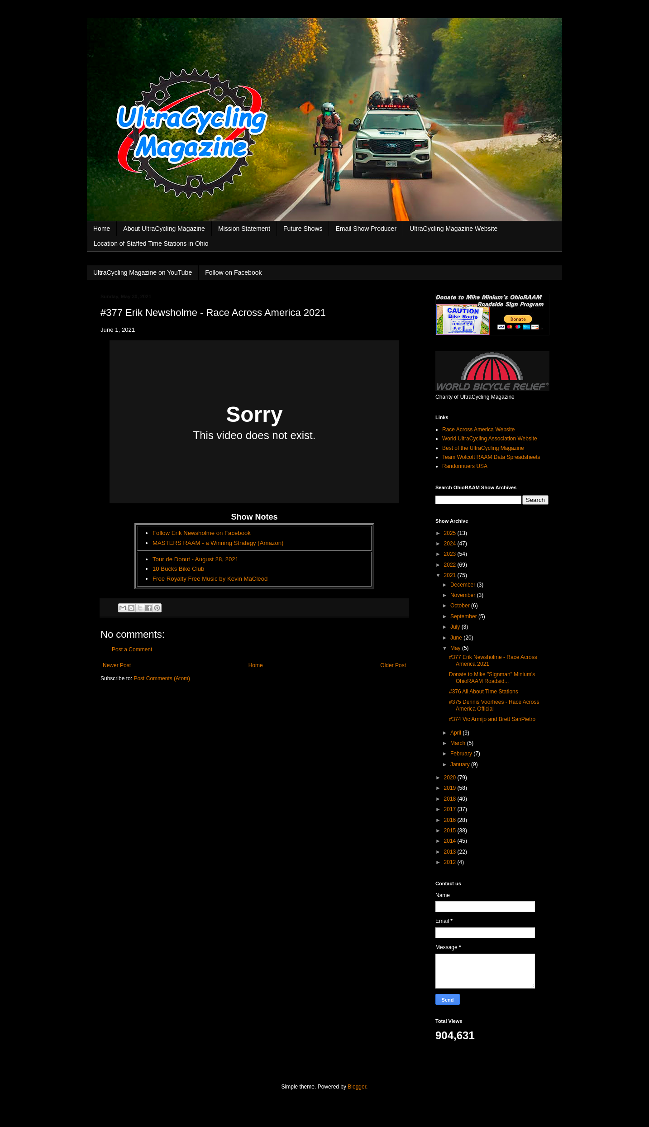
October (460, 605)
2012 (451, 862)
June (456, 638)
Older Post (393, 665)
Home (101, 228)
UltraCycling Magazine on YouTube (142, 272)
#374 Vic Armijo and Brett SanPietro (492, 719)
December (463, 585)
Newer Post (117, 665)
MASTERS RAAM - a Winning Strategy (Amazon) (218, 543)
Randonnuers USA (464, 466)
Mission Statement (244, 228)
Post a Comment (132, 649)
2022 (451, 565)
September (464, 616)
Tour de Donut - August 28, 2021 (196, 559)
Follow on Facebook (233, 272)
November (463, 595)
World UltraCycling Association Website (489, 438)
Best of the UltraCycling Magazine (483, 448)
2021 (451, 575)
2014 (451, 841)
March (458, 743)
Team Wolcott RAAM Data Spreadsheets (491, 457)
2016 (451, 820)
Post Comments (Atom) (162, 678)
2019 (451, 788)
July (456, 627)
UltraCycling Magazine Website (453, 228)
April (456, 733)
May (456, 648)
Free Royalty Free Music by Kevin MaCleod (210, 578)
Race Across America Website (478, 429)
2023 (451, 554)
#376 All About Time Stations (483, 691)
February (461, 753)
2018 (451, 799)
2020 (451, 777)
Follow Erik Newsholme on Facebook (202, 533)
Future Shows (302, 228)
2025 (451, 533)
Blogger (357, 1087)
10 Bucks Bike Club (178, 568)
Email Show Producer (365, 228)
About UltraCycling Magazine (164, 228)
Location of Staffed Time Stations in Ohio (151, 243)
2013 (451, 852)
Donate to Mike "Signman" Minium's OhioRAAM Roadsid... (492, 677)
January (460, 764)
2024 (451, 543)
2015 (451, 830)
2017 (451, 809)
